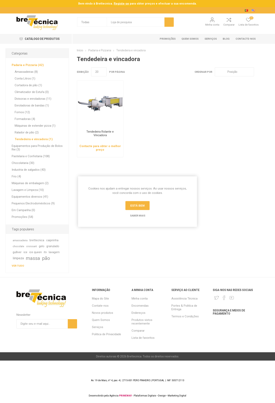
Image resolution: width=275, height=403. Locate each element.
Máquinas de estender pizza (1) (35, 125)
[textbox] (136, 22)
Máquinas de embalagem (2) (30, 183)
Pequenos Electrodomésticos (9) (33, 203)
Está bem (137, 205)
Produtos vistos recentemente (142, 321)
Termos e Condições (185, 316)
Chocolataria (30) (23, 163)
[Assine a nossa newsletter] (42, 323)
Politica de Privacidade (106, 334)
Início (80, 50)
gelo (41, 246)
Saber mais (137, 215)
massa (33, 258)
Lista (266, 71)
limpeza (18, 258)
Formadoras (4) (25, 119)
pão (46, 258)
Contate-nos (100, 305)
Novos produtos (102, 313)
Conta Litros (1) (25, 78)
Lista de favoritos (143, 338)
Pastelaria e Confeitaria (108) (31, 156)
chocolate (18, 246)
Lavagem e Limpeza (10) (28, 190)
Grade (259, 71)
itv (45, 252)
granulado (52, 246)
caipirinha (52, 240)
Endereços (138, 313)
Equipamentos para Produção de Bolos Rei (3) (37, 147)
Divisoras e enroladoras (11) (33, 99)
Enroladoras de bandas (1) (32, 105)
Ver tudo (18, 265)
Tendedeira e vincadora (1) (34, 139)
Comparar (229, 24)
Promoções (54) (22, 217)
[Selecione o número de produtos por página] (99, 71)
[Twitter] (216, 298)
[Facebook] (224, 298)
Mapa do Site (100, 298)
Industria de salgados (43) (29, 169)
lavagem (54, 252)
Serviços (97, 327)
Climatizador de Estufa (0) (32, 92)
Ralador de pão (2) (27, 132)
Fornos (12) (22, 112)
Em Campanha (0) (23, 210)
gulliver (17, 252)
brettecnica (37, 240)
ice (25, 252)
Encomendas (140, 305)
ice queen (35, 252)
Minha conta (212, 24)
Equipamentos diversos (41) (30, 196)
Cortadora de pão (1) (28, 85)
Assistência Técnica (184, 298)
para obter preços (134, 3)
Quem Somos (101, 320)
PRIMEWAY (125, 395)
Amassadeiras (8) (26, 72)
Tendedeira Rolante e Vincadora (100, 133)
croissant (31, 246)
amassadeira (20, 240)
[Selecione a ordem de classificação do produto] (234, 71)
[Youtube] (231, 298)
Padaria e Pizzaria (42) (28, 65)
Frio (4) (16, 176)
